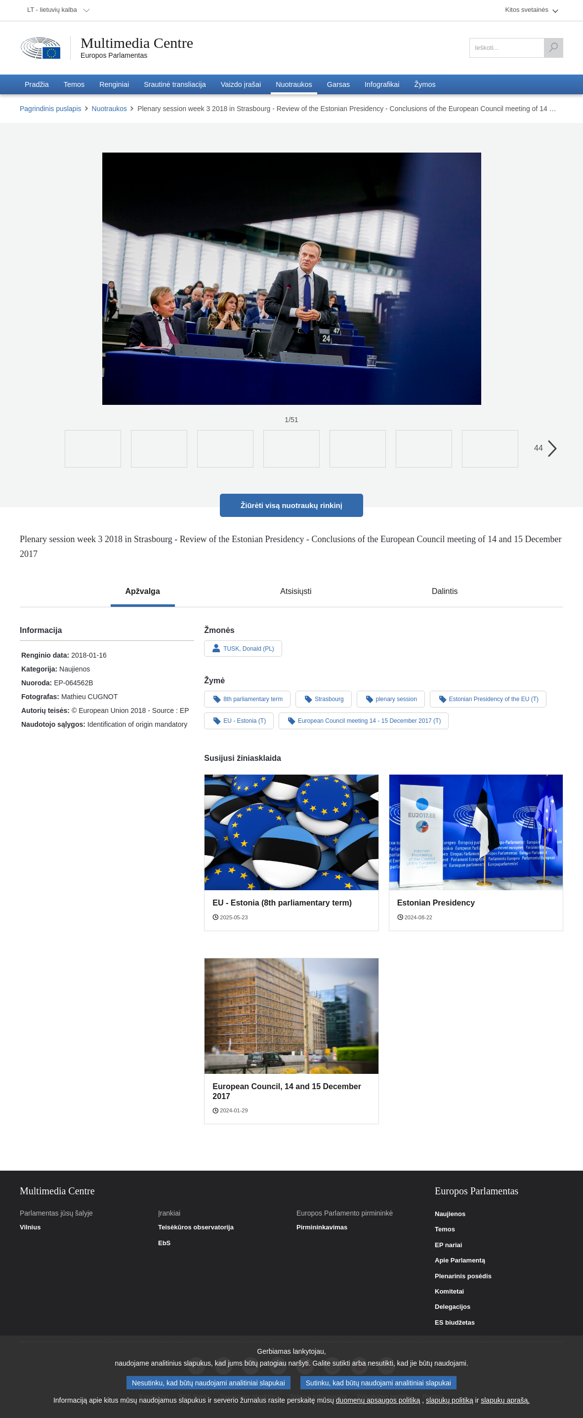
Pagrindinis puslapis (51, 109)
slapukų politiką (449, 1400)
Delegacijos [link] (452, 1306)
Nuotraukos (109, 109)
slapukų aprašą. (505, 1400)
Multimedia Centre (137, 43)
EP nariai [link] (448, 1245)
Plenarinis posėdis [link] (463, 1276)
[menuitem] (57, 10)
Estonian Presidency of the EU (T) (488, 698)
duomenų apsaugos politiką (378, 1400)
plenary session (391, 698)
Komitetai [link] (449, 1291)
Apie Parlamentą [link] (460, 1260)
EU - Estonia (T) (239, 720)
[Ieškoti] (553, 48)
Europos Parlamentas (114, 55)
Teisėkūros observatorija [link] (196, 1227)
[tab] (143, 591)
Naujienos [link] (450, 1214)
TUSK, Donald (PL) (243, 648)
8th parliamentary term (247, 698)
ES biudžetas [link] (455, 1322)
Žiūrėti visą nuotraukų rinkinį (291, 505)
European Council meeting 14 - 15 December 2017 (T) (364, 720)
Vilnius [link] (30, 1227)
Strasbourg (323, 698)
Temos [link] (445, 1229)
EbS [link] (164, 1243)
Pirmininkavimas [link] (321, 1227)
